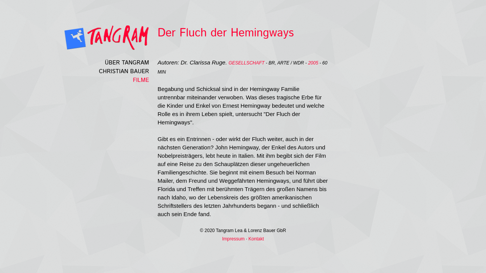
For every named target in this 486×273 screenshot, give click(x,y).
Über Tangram (127, 63)
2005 (313, 63)
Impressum (233, 239)
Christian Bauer (124, 71)
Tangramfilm (93, 37)
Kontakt (256, 239)
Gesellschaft (247, 63)
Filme (141, 80)
